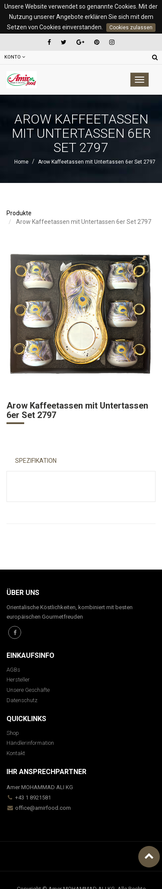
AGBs (13, 669)
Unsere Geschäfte (28, 690)
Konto (14, 57)
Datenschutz (22, 700)
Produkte (19, 213)
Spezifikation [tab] (36, 460)
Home (21, 162)
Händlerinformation (30, 743)
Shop (12, 733)
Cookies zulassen (130, 28)
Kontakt (15, 753)
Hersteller (18, 679)
